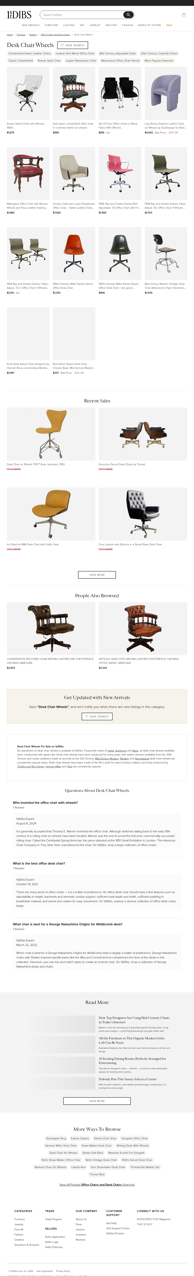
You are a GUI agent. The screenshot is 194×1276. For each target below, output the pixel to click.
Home (10, 34)
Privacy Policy (63, 1273)
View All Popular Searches (97, 1187)
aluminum (120, 750)
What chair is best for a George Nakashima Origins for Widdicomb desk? (67, 924)
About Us (81, 1221)
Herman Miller (53, 766)
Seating (33, 34)
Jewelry (95, 25)
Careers (80, 1231)
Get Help (111, 1225)
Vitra (69, 766)
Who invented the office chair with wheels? (45, 802)
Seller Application (55, 1239)
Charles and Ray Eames (30, 766)
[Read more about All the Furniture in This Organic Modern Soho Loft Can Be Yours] (97, 1044)
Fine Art (18, 1231)
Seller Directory (54, 1249)
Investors (81, 1236)
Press (79, 1226)
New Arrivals (31, 25)
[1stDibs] (19, 14)
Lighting (69, 25)
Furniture (51, 25)
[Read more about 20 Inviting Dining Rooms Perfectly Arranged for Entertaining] (97, 1065)
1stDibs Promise (115, 1235)
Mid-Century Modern (107, 758)
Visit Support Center (117, 1230)
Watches (111, 25)
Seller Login (52, 1244)
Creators (19, 1241)
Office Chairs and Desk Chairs (55, 34)
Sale (169, 25)
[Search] (83, 15)
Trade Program (53, 1221)
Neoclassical (142, 758)
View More (97, 575)
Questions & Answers (26, 1247)
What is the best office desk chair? (39, 863)
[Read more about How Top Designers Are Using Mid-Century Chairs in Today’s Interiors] (97, 1024)
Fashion (127, 25)
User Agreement (44, 1273)
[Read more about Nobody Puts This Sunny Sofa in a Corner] (97, 1083)
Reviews (80, 1241)
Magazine (154, 1221)
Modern (124, 758)
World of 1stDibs (149, 25)
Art (82, 25)
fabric (135, 750)
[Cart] (183, 14)
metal (111, 750)
